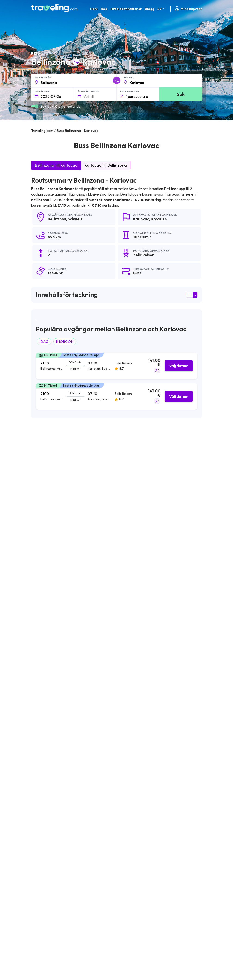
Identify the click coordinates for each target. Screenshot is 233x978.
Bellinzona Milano (46, 742)
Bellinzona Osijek (102, 757)
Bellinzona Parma (103, 820)
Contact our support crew (61, 919)
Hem (94, 8)
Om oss (98, 905)
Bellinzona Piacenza (48, 812)
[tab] (116, 366)
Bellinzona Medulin (104, 843)
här (70, 579)
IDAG (43, 341)
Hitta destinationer (126, 8)
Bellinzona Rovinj (102, 828)
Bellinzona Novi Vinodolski (110, 836)
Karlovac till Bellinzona (106, 165)
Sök (181, 94)
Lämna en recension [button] (175, 676)
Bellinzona (57, 219)
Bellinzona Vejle (44, 749)
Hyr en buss (175, 920)
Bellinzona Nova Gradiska (109, 742)
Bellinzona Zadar (102, 765)
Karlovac (141, 219)
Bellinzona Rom (44, 820)
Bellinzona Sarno (46, 851)
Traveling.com (76, 955)
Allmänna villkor (141, 900)
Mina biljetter (188, 9)
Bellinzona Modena (104, 781)
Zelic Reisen (43, 507)
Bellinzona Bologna (47, 765)
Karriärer (174, 900)
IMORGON (64, 341)
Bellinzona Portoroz (48, 773)
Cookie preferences (145, 910)
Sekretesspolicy (142, 905)
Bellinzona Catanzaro (106, 773)
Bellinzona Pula (101, 789)
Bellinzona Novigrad (105, 851)
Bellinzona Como (46, 781)
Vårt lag (99, 910)
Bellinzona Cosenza (104, 804)
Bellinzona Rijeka (45, 789)
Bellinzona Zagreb (103, 749)
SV (161, 8)
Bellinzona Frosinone (49, 836)
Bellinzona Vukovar (104, 796)
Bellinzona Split (44, 828)
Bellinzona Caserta (104, 859)
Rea (104, 8)
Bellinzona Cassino (104, 812)
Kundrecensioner (179, 905)
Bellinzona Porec (45, 859)
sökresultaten (96, 453)
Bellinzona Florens (47, 804)
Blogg (149, 8)
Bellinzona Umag (45, 843)
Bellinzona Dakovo (47, 867)
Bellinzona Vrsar (45, 796)
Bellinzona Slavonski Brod (52, 757)
